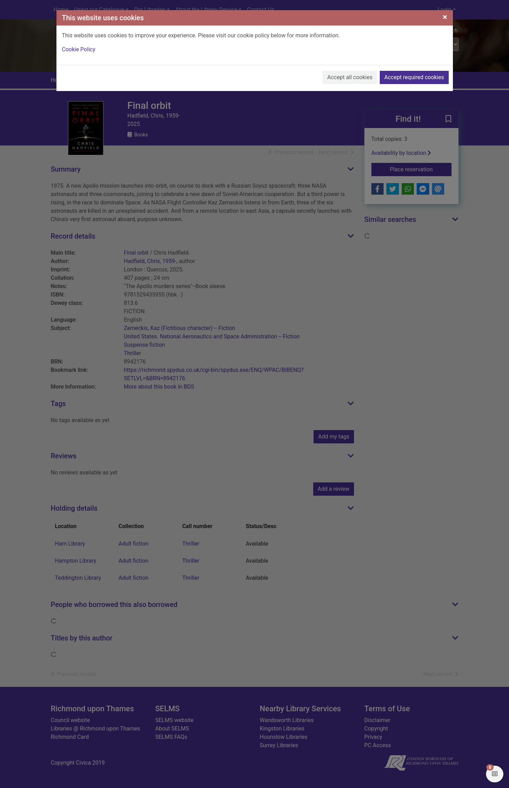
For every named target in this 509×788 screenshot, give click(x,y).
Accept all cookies (349, 77)
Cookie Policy (78, 49)
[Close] (445, 17)
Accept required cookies (414, 77)
